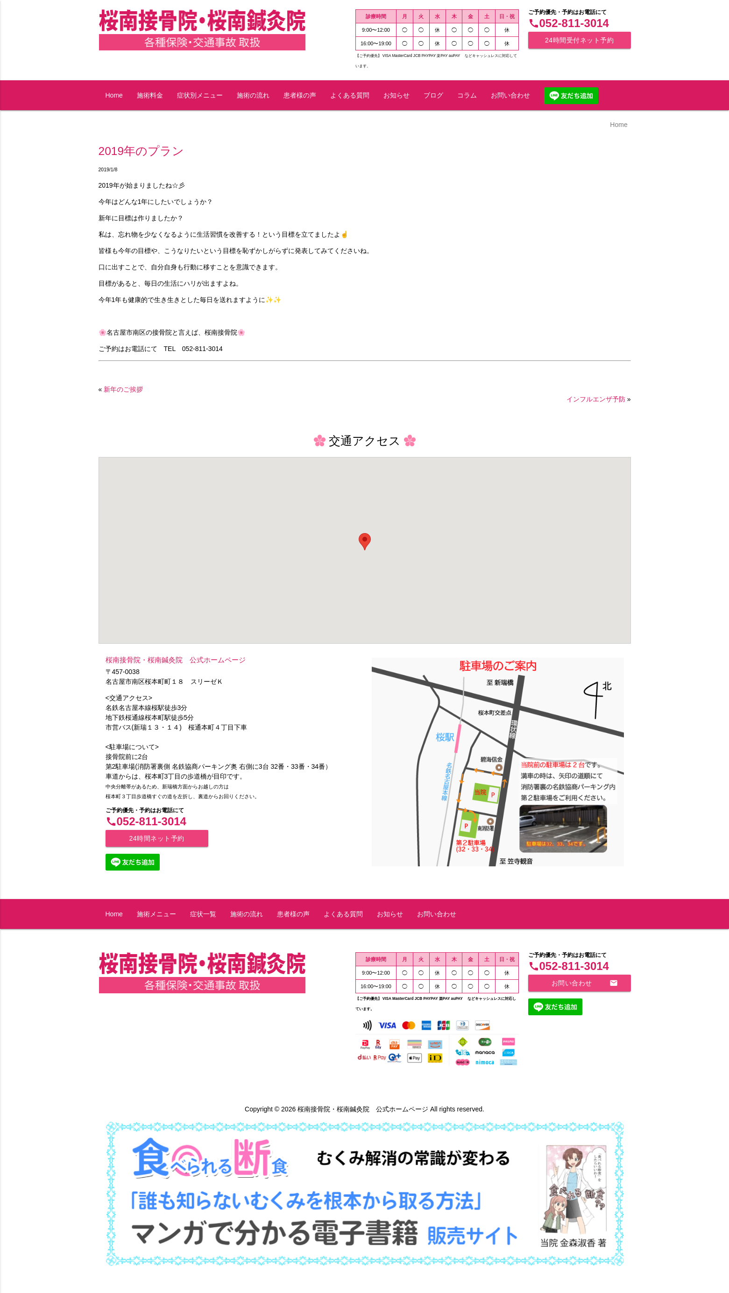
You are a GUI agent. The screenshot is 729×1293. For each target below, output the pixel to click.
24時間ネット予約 (156, 838)
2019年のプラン (141, 151)
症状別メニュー (200, 95)
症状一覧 (203, 914)
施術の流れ (253, 95)
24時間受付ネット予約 (579, 40)
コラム (467, 95)
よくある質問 (349, 95)
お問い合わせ (510, 95)
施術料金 (150, 95)
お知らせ (396, 95)
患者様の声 (299, 95)
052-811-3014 (568, 23)
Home (114, 95)
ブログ (433, 95)
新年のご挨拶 (123, 389)
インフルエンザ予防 (595, 399)
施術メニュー (156, 914)
